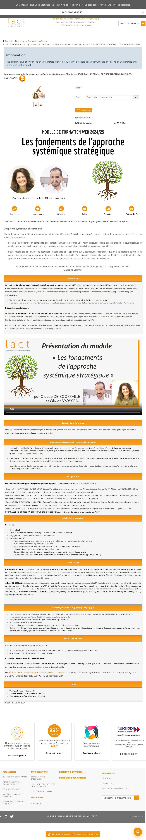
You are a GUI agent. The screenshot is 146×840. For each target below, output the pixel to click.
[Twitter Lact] (11, 816)
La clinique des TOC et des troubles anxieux (43, 785)
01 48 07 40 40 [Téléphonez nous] (67, 25)
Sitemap (94, 816)
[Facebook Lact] (5, 816)
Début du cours (83, 123)
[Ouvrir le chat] (138, 832)
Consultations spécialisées (38, 778)
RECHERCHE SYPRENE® (71, 772)
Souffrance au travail (42, 791)
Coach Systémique (11, 789)
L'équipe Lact (108, 783)
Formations (36, 803)
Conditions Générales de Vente (60, 816)
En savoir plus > (17, 755)
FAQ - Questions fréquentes (115, 788)
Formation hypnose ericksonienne (12, 783)
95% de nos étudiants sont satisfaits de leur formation (37, 672)
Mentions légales (81, 816)
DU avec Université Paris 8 (15, 777)
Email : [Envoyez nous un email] (83, 25)
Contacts (106, 778)
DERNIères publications (72, 778)
